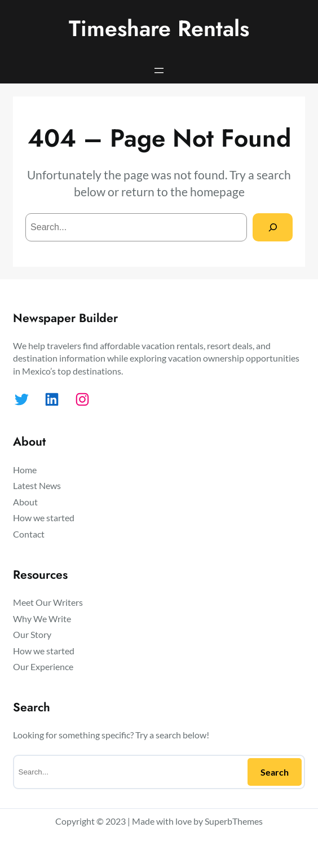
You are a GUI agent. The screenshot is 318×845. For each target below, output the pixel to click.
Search (274, 772)
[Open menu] (159, 70)
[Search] (273, 227)
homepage (217, 191)
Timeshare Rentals (159, 28)
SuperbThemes (234, 821)
